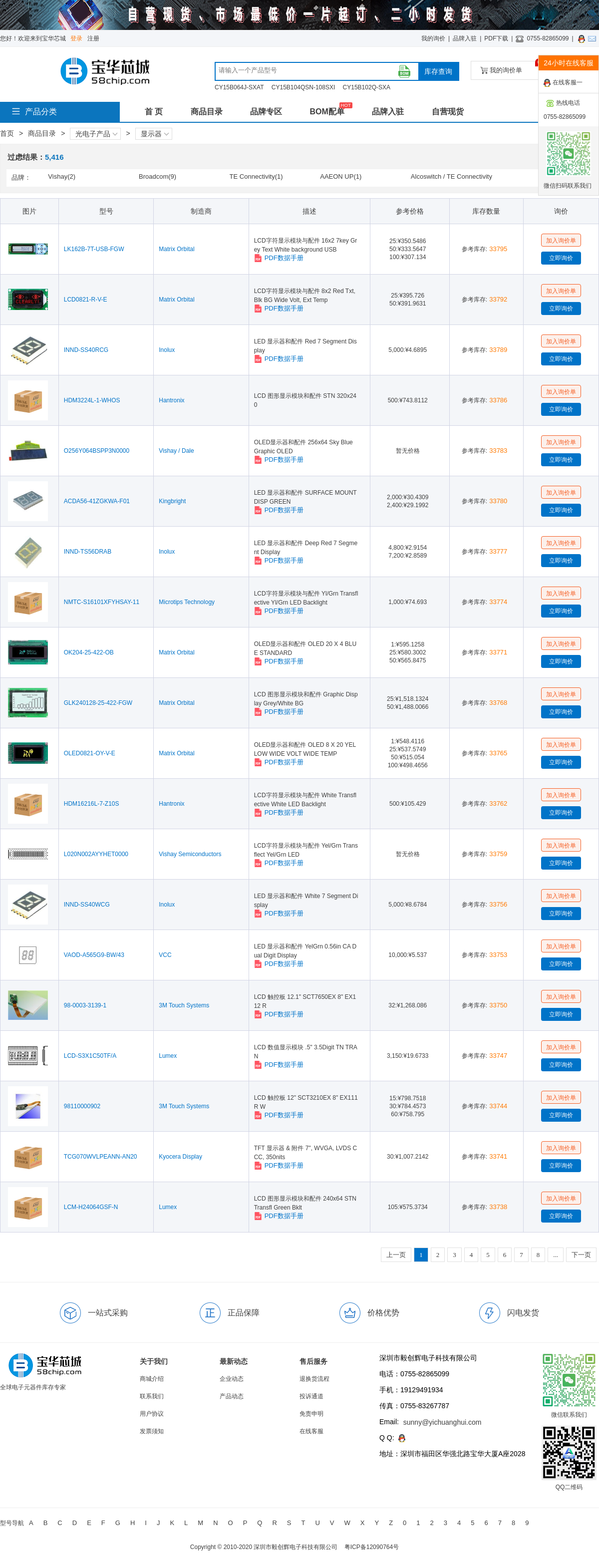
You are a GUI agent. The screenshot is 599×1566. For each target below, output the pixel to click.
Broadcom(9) (157, 176)
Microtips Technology (187, 602)
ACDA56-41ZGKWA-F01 (97, 501)
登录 (76, 38)
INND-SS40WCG (87, 904)
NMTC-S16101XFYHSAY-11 (101, 602)
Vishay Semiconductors (190, 854)
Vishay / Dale (176, 450)
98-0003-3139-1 (85, 1005)
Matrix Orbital (176, 249)
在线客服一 (563, 83)
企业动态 (232, 1378)
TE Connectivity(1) (256, 176)
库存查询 (438, 71)
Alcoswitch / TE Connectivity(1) (451, 177)
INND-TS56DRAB (87, 551)
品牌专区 (266, 111)
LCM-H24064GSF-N (91, 1207)
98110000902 (82, 1106)
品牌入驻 (465, 38)
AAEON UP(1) (340, 176)
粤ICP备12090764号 (371, 1547)
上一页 (396, 1254)
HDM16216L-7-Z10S (91, 803)
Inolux (167, 349)
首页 (7, 133)
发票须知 (152, 1431)
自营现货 (448, 111)
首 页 (154, 111)
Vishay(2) (61, 176)
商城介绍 (152, 1378)
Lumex (168, 1055)
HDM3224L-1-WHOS (92, 400)
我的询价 (433, 38)
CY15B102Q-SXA (366, 87)
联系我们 (152, 1396)
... (555, 1254)
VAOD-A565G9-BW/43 (94, 954)
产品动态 (232, 1396)
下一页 (581, 1254)
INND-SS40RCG (86, 349)
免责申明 (311, 1413)
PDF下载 (496, 38)
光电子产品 (96, 134)
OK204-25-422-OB (89, 652)
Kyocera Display (180, 1156)
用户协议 (152, 1413)
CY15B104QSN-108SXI (303, 87)
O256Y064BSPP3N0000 (96, 450)
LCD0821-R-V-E (85, 299)
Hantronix (171, 400)
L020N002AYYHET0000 (96, 854)
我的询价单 (511, 67)
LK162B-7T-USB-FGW (94, 249)
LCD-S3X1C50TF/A (90, 1055)
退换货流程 (314, 1378)
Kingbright (172, 501)
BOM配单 (326, 111)
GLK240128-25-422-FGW (98, 702)
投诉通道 (311, 1396)
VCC (165, 954)
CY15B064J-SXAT (239, 87)
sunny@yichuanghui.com (442, 1422)
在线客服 (311, 1431)
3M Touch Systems (184, 1005)
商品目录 (207, 111)
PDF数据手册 (278, 258)
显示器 (155, 134)
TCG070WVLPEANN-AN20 (100, 1156)
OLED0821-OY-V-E (89, 753)
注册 (93, 38)
